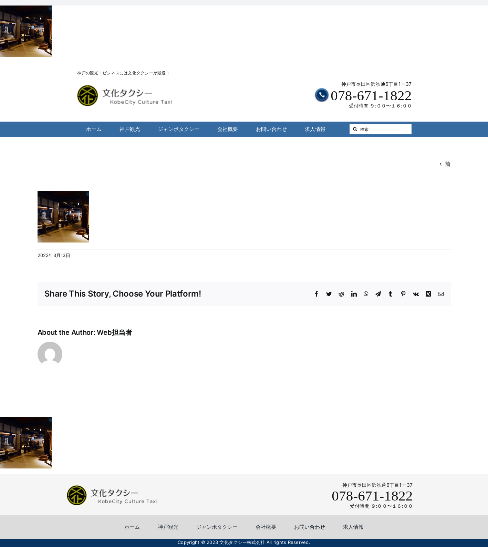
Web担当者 (114, 332)
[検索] (381, 129)
